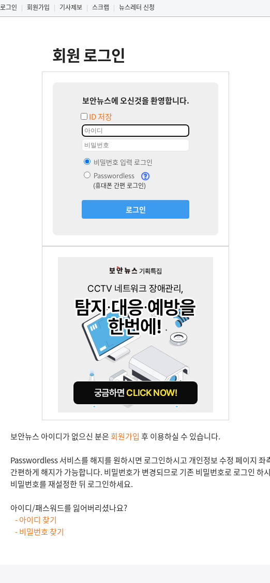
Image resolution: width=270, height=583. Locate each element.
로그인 (8, 7)
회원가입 (38, 7)
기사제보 (70, 7)
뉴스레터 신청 (137, 7)
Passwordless (109, 175)
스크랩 (100, 7)
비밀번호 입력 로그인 (118, 162)
